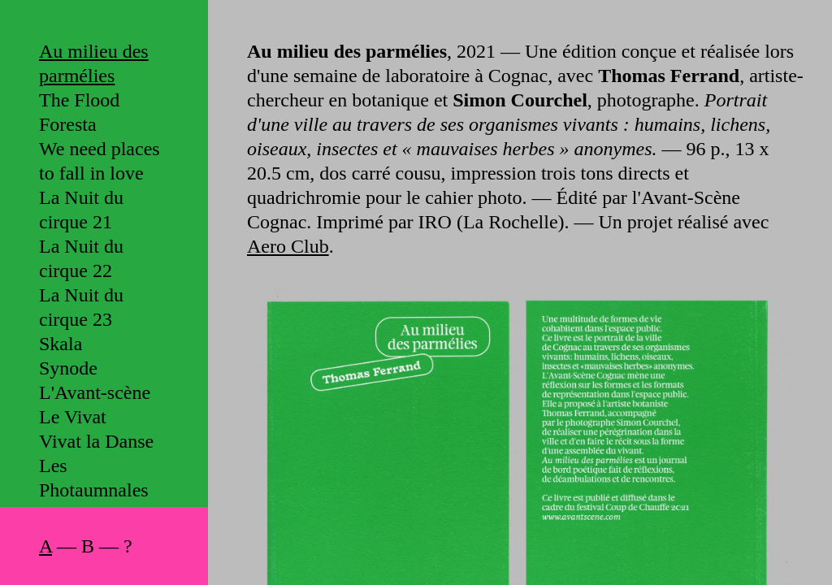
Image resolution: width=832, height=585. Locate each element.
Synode (68, 368)
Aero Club (288, 246)
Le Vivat (72, 416)
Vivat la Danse (96, 441)
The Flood (79, 99)
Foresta (68, 124)
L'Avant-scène (94, 392)
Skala (60, 343)
